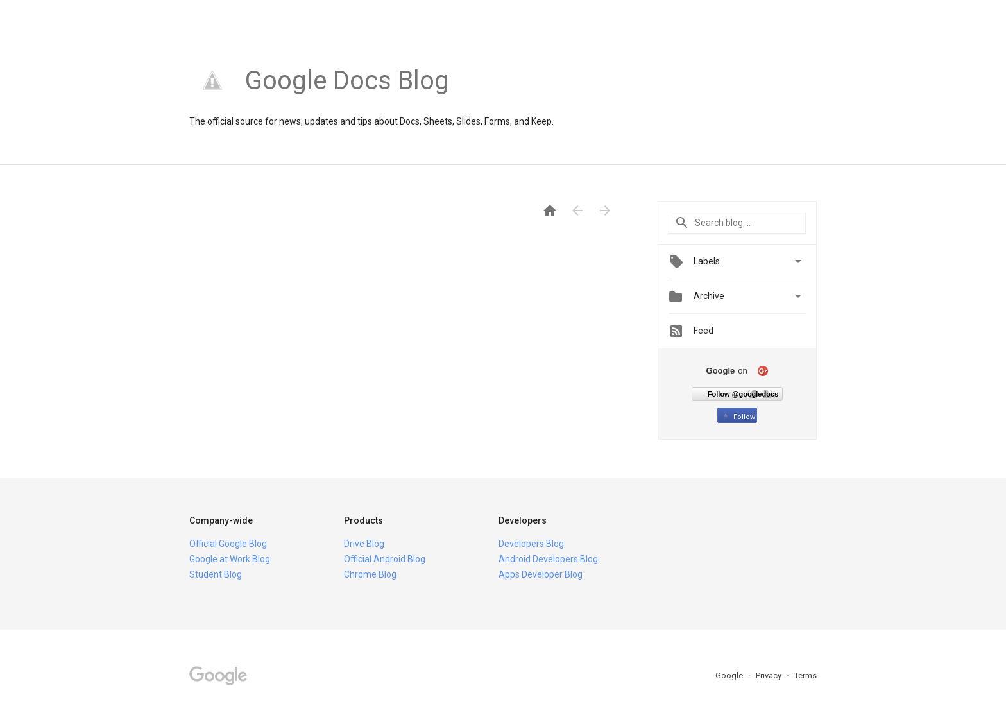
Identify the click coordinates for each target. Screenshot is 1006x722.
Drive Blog (364, 543)
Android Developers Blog (548, 559)
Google (730, 675)
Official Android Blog (384, 559)
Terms (805, 675)
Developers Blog (531, 543)
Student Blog (215, 574)
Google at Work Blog (229, 559)
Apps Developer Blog (541, 574)
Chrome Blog (370, 574)
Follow (738, 417)
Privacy (769, 675)
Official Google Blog (228, 543)
